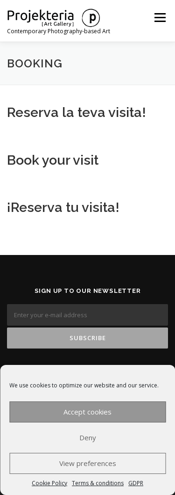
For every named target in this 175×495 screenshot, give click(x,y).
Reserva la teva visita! (76, 112)
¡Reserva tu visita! (63, 207)
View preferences (87, 463)
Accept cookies (87, 411)
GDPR (135, 483)
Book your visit (52, 160)
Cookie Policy (49, 483)
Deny (87, 437)
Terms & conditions (98, 483)
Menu (159, 18)
